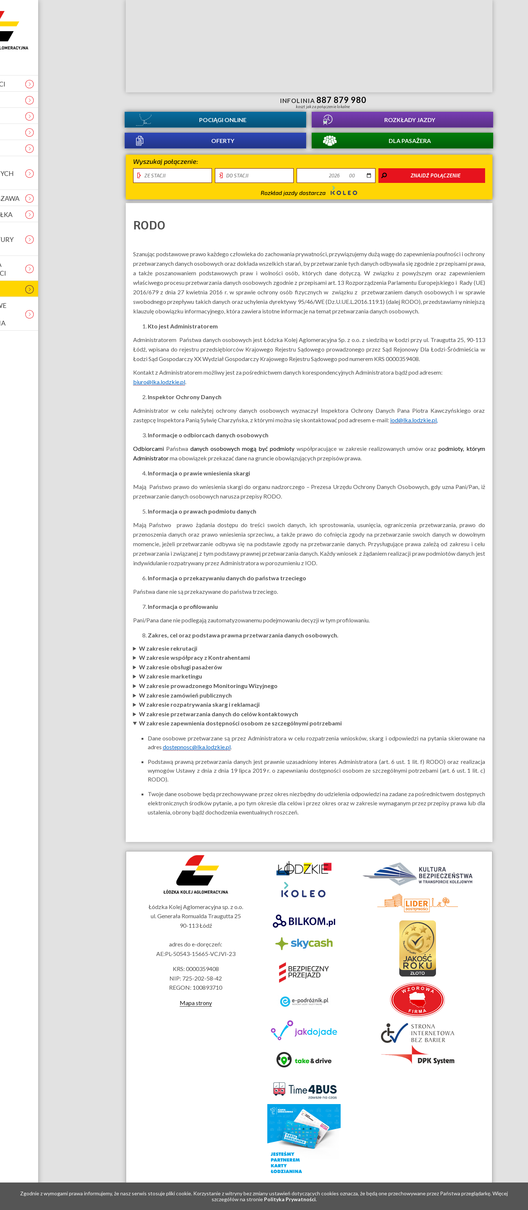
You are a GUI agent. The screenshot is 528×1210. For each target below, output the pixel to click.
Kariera (55, 100)
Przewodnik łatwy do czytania (195, 101)
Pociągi (222, 121)
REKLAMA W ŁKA (67, 214)
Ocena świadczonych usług (68, 173)
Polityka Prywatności (290, 1199)
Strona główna (77, 30)
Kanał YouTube (450, 101)
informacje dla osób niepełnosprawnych (168, 101)
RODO (51, 289)
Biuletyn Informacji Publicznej (469, 102)
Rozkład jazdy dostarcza (309, 200)
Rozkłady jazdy (409, 121)
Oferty (222, 147)
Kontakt (57, 132)
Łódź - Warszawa (71, 198)
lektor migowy (181, 101)
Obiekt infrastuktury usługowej (68, 239)
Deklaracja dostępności (64, 268)
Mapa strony (196, 1012)
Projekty (57, 148)
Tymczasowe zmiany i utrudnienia (64, 314)
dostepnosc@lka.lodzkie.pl (197, 756)
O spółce (56, 116)
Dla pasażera (410, 147)
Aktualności (64, 84)
